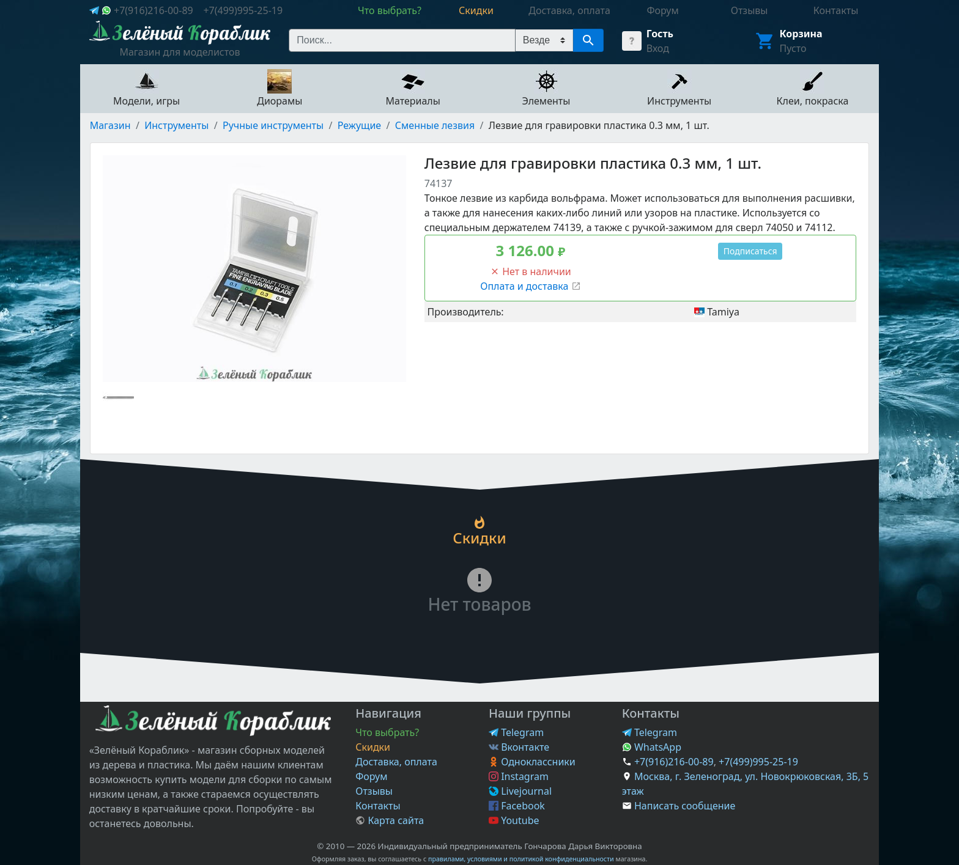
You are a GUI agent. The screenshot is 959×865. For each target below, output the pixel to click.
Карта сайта (389, 820)
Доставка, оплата (396, 761)
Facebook (517, 805)
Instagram (519, 776)
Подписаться (750, 251)
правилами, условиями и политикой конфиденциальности (521, 859)
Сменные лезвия (435, 125)
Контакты (377, 805)
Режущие (359, 125)
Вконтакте (519, 747)
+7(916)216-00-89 (153, 10)
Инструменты (176, 125)
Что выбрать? (387, 732)
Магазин (110, 125)
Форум (371, 776)
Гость (659, 33)
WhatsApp (651, 747)
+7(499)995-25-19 (243, 10)
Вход (657, 48)
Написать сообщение (684, 805)
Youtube (514, 820)
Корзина (801, 33)
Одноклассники (532, 761)
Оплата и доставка (530, 286)
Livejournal (520, 791)
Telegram (516, 732)
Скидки (372, 747)
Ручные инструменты (273, 125)
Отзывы (374, 791)
